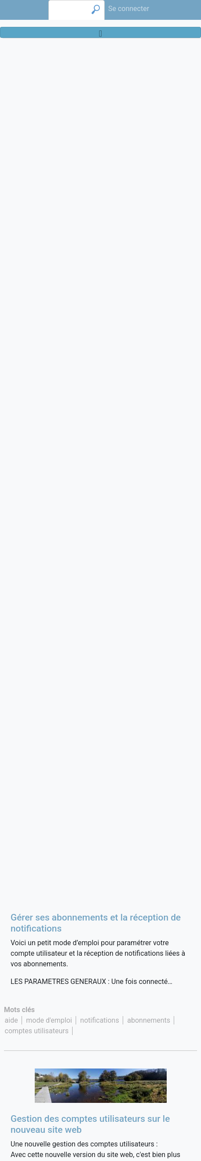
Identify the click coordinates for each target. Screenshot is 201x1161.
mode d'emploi (49, 1020)
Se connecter (128, 8)
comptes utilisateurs (37, 1031)
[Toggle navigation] (100, 32)
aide (11, 1020)
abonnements (148, 1020)
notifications (99, 1020)
